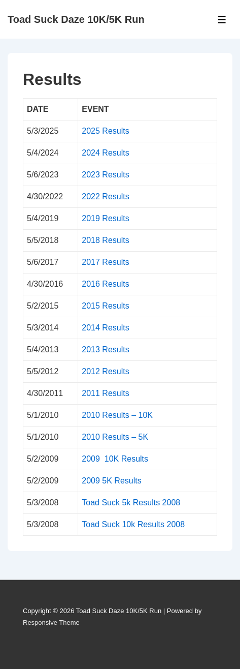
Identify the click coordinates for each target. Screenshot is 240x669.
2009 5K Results (111, 480)
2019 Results (105, 218)
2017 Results (105, 262)
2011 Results (105, 393)
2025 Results (105, 131)
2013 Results (105, 349)
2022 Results (105, 196)
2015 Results (105, 305)
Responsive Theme (51, 622)
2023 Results (105, 174)
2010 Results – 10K (117, 415)
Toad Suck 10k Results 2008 (133, 524)
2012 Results (105, 371)
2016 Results (105, 284)
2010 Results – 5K (115, 437)
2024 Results (105, 152)
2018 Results (105, 240)
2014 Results (105, 327)
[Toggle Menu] (222, 20)
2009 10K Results (115, 458)
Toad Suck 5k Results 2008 (131, 502)
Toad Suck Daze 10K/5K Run (76, 19)
